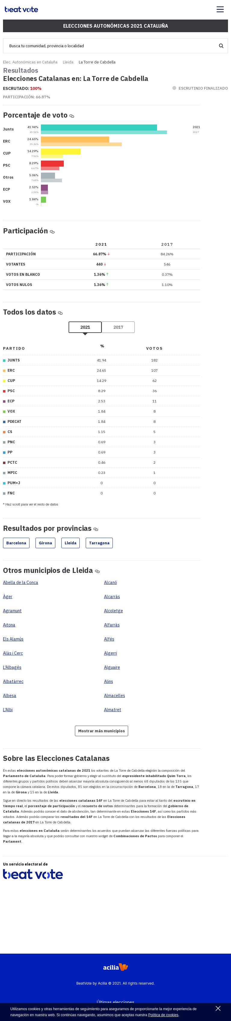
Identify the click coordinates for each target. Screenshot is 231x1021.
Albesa (9, 695)
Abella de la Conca (20, 582)
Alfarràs (112, 625)
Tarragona (99, 543)
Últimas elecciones (115, 1002)
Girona (45, 543)
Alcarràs (112, 596)
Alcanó (110, 582)
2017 (118, 327)
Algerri (110, 653)
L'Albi (8, 709)
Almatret (112, 709)
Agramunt (12, 611)
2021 (85, 327)
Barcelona (16, 543)
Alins (108, 681)
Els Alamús (13, 639)
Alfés (109, 639)
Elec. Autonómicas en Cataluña (30, 62)
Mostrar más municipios (101, 730)
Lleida (68, 62)
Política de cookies (163, 1015)
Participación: (26, 97)
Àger (7, 596)
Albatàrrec (13, 681)
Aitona (9, 625)
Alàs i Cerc (13, 653)
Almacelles (114, 695)
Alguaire (112, 667)
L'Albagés (12, 667)
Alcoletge (113, 611)
